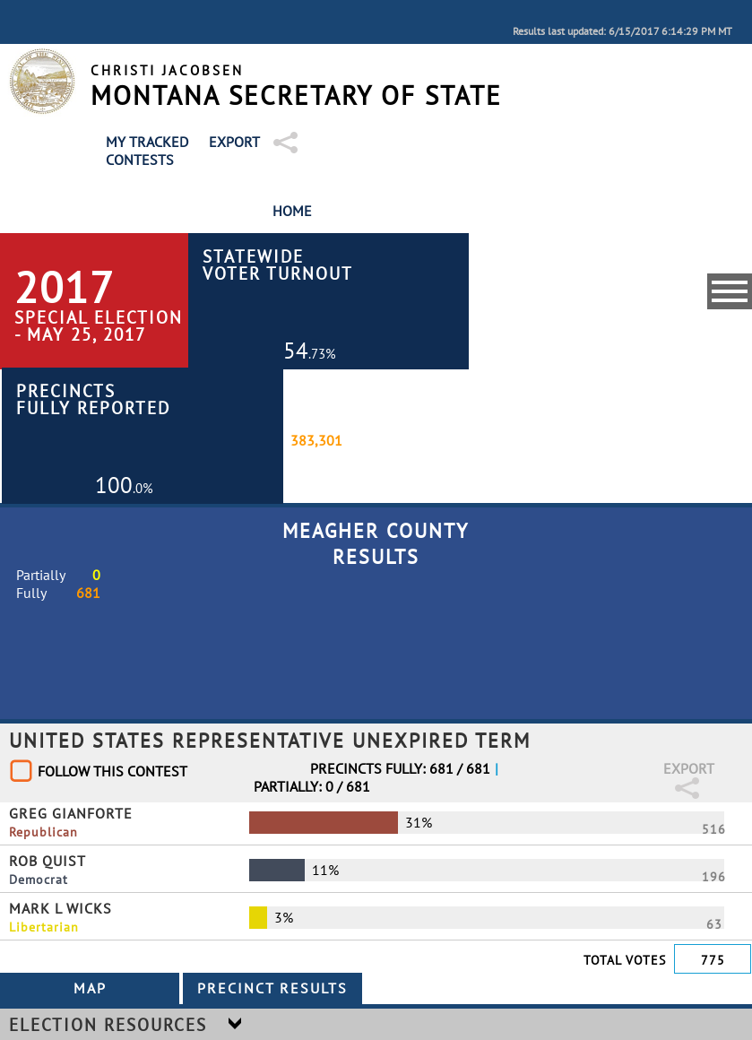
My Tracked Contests (147, 151)
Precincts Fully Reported (93, 399)
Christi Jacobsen (167, 70)
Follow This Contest (112, 771)
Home (292, 211)
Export (234, 142)
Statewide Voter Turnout (278, 264)
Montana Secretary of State (296, 95)
